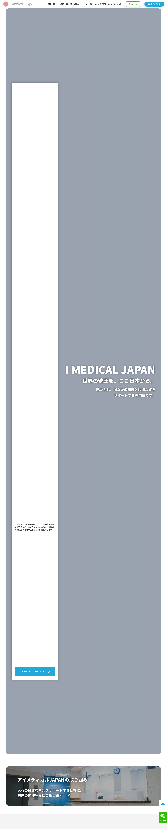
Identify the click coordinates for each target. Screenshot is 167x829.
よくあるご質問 (100, 4)
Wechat (133, 4)
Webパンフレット (115, 4)
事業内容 (51, 4)
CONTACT (163, 805)
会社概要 (60, 4)
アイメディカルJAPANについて (35, 671)
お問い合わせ (154, 4)
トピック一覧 (87, 4)
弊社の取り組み (73, 4)
